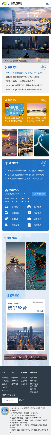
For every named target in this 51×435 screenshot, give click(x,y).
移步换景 (24, 384)
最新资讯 (14, 378)
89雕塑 (4, 387)
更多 (44, 67)
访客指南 (33, 378)
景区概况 (5, 378)
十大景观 (5, 381)
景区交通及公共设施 (34, 385)
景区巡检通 (34, 392)
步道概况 (24, 378)
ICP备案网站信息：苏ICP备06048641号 (24, 413)
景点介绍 (5, 390)
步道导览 (24, 381)
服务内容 (33, 381)
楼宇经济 (14, 384)
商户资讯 (14, 381)
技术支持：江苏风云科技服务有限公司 (24, 415)
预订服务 (33, 389)
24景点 (4, 384)
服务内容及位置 (39, 194)
